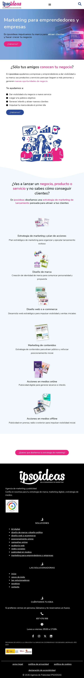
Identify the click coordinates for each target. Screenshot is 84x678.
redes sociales (18, 548)
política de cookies (63, 664)
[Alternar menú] (49, 4)
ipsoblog (15, 583)
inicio (13, 573)
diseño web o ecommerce (23, 535)
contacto (15, 587)
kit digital (15, 529)
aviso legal (18, 664)
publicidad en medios (21, 552)
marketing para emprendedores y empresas (32, 555)
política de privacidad (38, 664)
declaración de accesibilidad (42, 670)
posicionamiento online (22, 539)
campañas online (19, 542)
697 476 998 (42, 618)
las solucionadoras (20, 580)
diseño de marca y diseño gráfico (27, 532)
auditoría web (18, 545)
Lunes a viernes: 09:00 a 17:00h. (42, 629)
